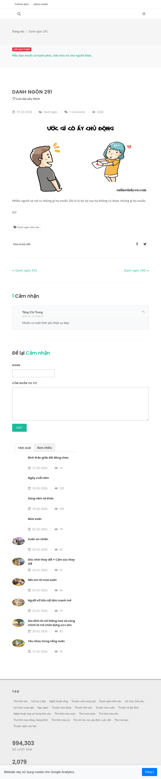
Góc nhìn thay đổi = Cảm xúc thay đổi (51, 562)
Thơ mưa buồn (87, 713)
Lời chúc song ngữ (24, 707)
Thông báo (22, 4)
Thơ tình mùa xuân (65, 713)
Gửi (19, 427)
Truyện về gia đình (128, 707)
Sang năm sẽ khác (41, 498)
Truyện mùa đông (61, 707)
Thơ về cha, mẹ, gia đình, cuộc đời (92, 720)
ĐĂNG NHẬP (41, 4)
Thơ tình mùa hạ (60, 720)
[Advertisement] (116, 468)
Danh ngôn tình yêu (26, 227)
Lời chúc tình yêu (134, 701)
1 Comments (74, 112)
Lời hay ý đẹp (38, 701)
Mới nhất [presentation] (24, 448)
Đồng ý (149, 771)
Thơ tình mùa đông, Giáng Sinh (31, 720)
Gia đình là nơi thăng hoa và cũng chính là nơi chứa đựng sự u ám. (51, 623)
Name (16, 365)
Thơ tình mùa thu (108, 713)
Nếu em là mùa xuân (42, 580)
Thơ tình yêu (21, 701)
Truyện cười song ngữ (83, 701)
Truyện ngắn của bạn (25, 726)
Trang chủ (18, 31)
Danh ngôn (50, 112)
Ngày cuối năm (38, 478)
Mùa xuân (35, 519)
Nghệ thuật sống (58, 701)
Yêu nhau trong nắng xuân (46, 641)
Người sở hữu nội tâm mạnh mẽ (49, 600)
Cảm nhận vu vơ (24, 383)
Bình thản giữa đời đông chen (48, 458)
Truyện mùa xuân (105, 707)
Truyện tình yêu (83, 707)
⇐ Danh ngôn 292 (24, 270)
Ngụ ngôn (42, 707)
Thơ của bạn (121, 720)
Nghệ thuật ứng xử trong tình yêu (32, 713)
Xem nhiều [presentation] (44, 447)
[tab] (24, 447)
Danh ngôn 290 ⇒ (136, 270)
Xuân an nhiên (38, 539)
